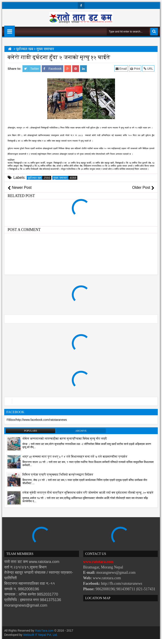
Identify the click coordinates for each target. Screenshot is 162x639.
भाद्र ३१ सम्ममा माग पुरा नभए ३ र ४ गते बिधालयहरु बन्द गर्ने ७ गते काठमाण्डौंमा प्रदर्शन (74, 456)
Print (135, 68)
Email (121, 68)
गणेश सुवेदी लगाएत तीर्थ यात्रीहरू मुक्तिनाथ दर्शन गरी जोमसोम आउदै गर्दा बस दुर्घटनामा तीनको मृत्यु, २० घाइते (88, 492)
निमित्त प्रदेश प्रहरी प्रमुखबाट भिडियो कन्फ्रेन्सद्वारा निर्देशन (57, 474)
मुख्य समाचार (65, 178)
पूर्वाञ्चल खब (39, 178)
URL (148, 68)
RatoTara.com (44, 630)
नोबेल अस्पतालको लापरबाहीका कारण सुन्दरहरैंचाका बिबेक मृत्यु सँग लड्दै (64, 438)
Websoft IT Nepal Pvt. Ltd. (40, 634)
